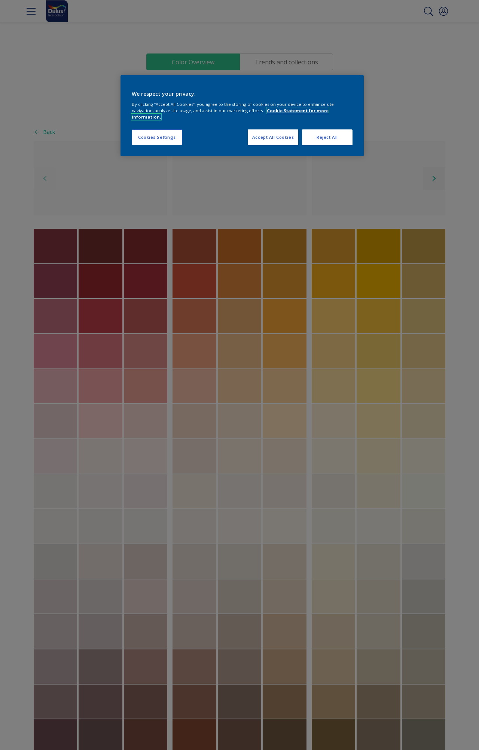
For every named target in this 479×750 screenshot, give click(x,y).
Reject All (327, 137)
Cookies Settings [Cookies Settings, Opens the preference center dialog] (157, 137)
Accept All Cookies (273, 137)
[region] (242, 115)
